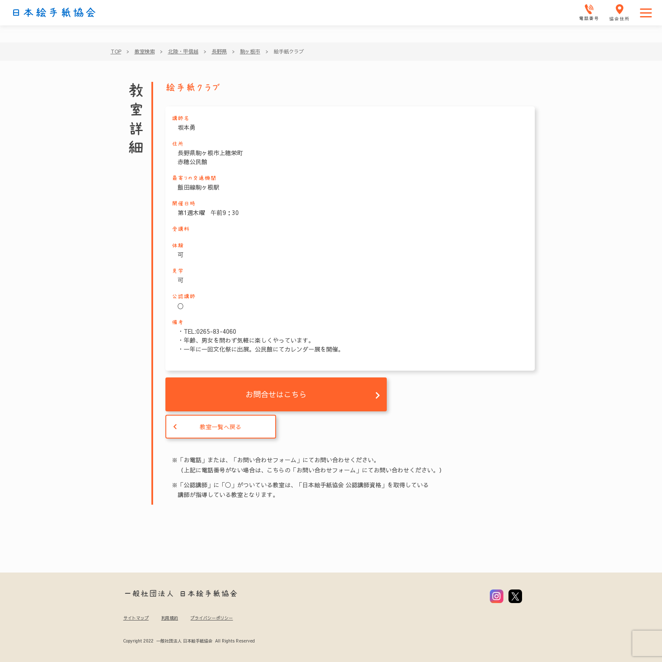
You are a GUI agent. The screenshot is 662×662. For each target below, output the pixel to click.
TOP (116, 51)
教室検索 (144, 51)
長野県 (219, 51)
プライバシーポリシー (211, 618)
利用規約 (169, 618)
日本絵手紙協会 (54, 13)
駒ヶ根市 (250, 51)
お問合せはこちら (276, 394)
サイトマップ (136, 618)
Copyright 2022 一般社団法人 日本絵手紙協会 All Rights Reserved (188, 641)
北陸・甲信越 (183, 51)
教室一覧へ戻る (220, 426)
